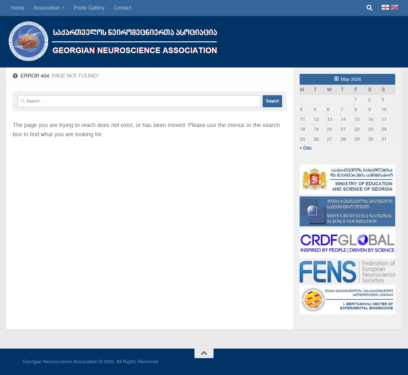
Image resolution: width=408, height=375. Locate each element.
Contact (122, 7)
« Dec (306, 148)
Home (18, 7)
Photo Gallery (89, 7)
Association (46, 7)
